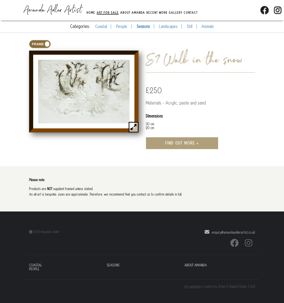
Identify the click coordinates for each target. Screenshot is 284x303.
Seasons (143, 26)
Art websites (193, 287)
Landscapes (168, 26)
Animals (208, 26)
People (121, 26)
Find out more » (182, 143)
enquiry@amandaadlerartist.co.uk (229, 232)
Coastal (101, 26)
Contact (191, 12)
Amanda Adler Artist (53, 10)
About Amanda (132, 12)
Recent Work (156, 12)
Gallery (175, 12)
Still (189, 26)
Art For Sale (108, 12)
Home (91, 12)
